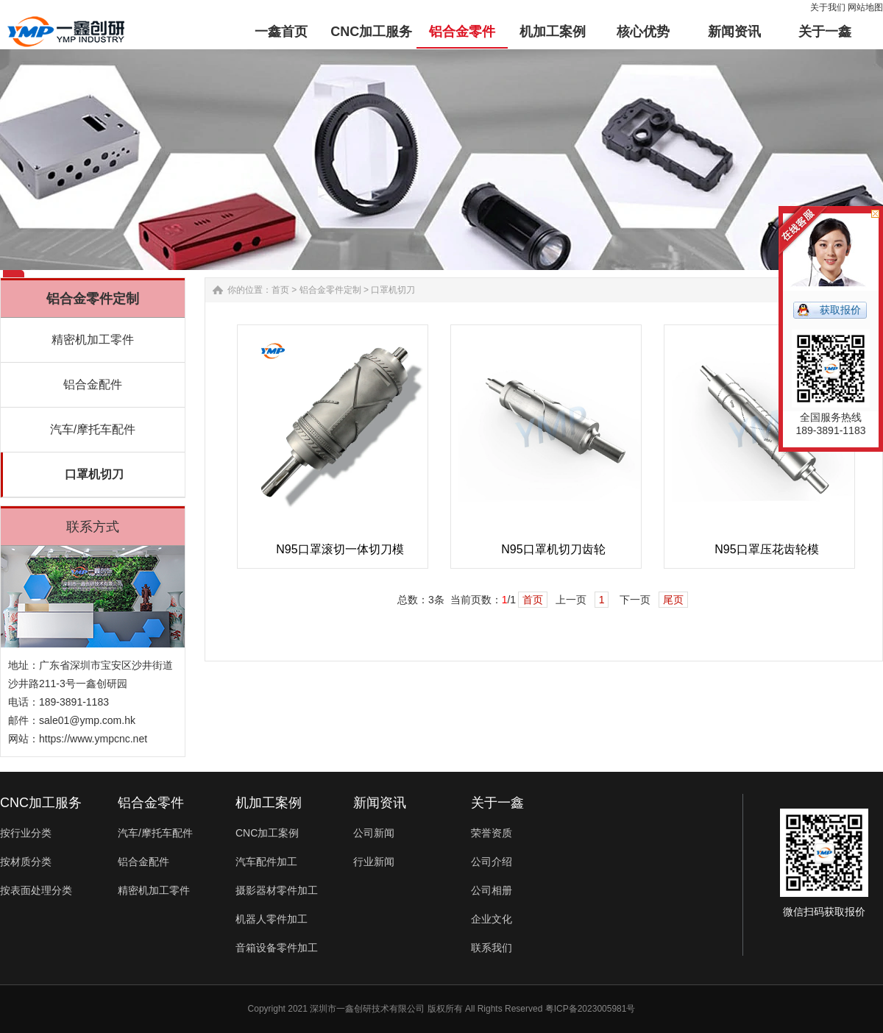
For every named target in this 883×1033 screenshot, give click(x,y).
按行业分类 (26, 833)
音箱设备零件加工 (276, 948)
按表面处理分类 (36, 890)
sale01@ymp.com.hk (87, 720)
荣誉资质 (491, 833)
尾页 (673, 600)
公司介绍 (491, 861)
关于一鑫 (497, 802)
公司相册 (491, 890)
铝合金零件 (151, 802)
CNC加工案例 (267, 833)
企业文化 (491, 919)
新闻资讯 (379, 802)
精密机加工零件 (93, 339)
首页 (280, 290)
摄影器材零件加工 (276, 890)
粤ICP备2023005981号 (590, 1009)
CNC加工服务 (41, 802)
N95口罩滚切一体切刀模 (339, 549)
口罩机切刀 (94, 474)
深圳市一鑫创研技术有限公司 (367, 1009)
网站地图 (865, 7)
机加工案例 (268, 802)
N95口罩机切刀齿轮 (553, 549)
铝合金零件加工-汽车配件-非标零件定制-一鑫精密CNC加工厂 (66, 31)
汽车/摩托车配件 (92, 429)
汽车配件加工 (266, 861)
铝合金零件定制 (330, 290)
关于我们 (827, 7)
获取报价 (840, 310)
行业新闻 (373, 861)
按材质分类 (26, 861)
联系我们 (491, 948)
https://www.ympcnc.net (93, 739)
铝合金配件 (92, 384)
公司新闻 (373, 833)
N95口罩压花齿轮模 (766, 549)
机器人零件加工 (271, 919)
